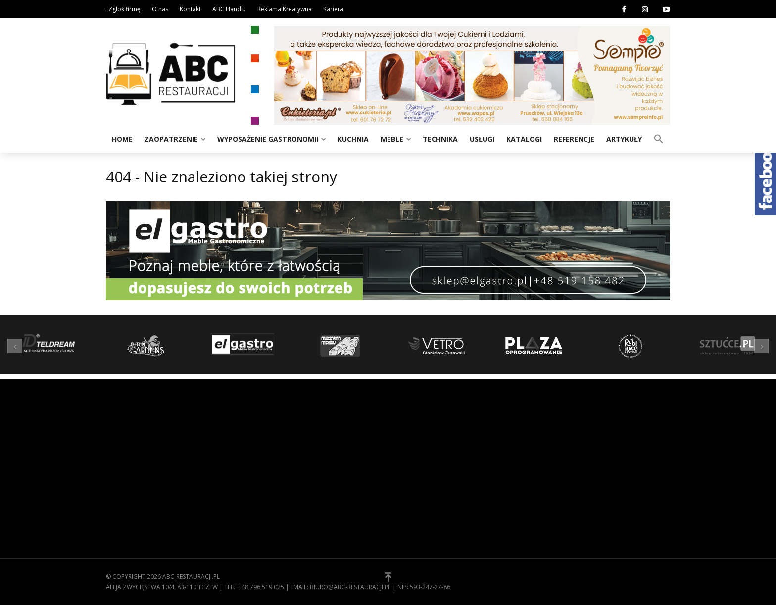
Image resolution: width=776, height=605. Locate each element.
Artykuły (624, 139)
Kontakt (190, 9)
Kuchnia (353, 139)
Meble (392, 139)
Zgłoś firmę (415, 479)
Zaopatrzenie (171, 139)
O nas (160, 9)
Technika (440, 139)
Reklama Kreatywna (284, 9)
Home (122, 139)
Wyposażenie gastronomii (267, 139)
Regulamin (413, 449)
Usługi (482, 139)
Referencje (574, 139)
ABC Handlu (229, 9)
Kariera (333, 9)
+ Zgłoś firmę (122, 9)
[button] (659, 138)
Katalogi (524, 139)
